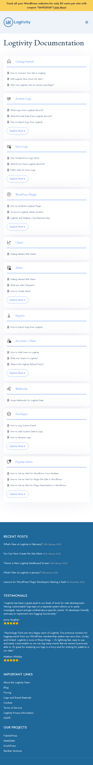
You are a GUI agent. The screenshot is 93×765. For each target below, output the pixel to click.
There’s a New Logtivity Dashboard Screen (26, 563)
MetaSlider (9, 740)
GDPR (7, 718)
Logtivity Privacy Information (19, 713)
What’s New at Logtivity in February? (23, 544)
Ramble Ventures (13, 751)
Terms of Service (13, 708)
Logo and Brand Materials (17, 697)
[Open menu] (86, 22)
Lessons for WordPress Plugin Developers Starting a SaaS (35, 582)
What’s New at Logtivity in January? (22, 572)
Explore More (17, 131)
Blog (6, 687)
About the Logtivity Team (17, 682)
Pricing (7, 692)
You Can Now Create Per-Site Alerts (23, 553)
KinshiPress (10, 746)
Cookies (8, 702)
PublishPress (10, 735)
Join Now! (60, 7)
